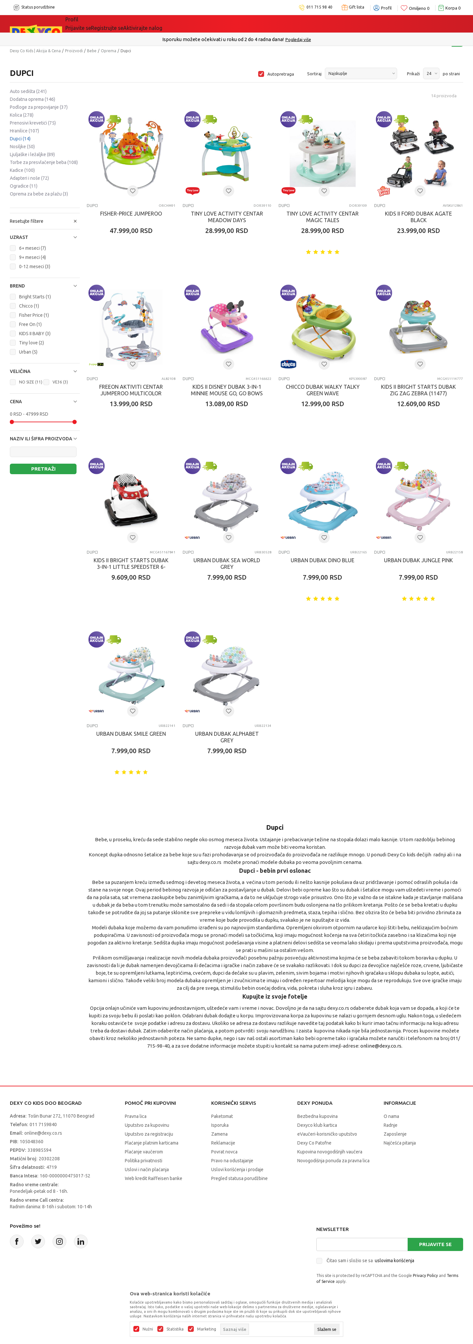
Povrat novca (224, 1151)
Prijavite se (435, 1244)
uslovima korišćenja (394, 1260)
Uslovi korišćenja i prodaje (237, 1169)
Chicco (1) (29, 306)
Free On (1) (30, 324)
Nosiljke (22, 146)
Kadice (22, 170)
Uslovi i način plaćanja (147, 1169)
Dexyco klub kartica (317, 1125)
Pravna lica (135, 1116)
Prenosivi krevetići (33, 123)
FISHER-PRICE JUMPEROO (131, 214)
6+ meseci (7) (32, 248)
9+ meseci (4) (32, 257)
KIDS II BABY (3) (35, 333)
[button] (45, 237)
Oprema (108, 51)
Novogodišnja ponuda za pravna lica (333, 1160)
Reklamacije (223, 1143)
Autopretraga (280, 74)
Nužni (148, 1329)
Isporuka (220, 1125)
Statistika (175, 1329)
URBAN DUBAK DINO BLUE (322, 560)
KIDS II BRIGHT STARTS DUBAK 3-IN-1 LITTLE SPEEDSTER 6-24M (131, 566)
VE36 (60, 382)
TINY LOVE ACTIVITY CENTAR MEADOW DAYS (227, 217)
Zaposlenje (395, 1134)
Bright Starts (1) (35, 296)
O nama (391, 1116)
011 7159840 (43, 1124)
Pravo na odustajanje (232, 1160)
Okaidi (214, 24)
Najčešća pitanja (400, 1143)
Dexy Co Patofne (314, 1143)
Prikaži (413, 73)
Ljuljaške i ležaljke (32, 154)
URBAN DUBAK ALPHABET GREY (227, 737)
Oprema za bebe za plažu (39, 194)
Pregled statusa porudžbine (239, 1178)
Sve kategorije (92, 24)
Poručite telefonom (222, 39)
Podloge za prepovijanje (39, 107)
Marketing (206, 1329)
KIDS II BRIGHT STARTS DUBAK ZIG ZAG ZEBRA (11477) (418, 390)
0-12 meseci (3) (34, 266)
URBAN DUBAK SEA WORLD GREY (226, 563)
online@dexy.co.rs (380, 1046)
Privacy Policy (425, 1275)
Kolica (22, 115)
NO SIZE (30, 382)
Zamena (219, 1134)
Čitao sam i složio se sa (370, 1260)
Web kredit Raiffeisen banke (153, 1178)
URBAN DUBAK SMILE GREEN (131, 734)
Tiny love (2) (31, 342)
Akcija (132, 24)
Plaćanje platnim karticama (151, 1143)
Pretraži (43, 469)
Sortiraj (314, 73)
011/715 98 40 (260, 39)
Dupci (20, 138)
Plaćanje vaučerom (144, 1151)
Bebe (92, 51)
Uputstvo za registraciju (149, 1134)
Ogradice (23, 186)
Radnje (390, 1125)
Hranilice (24, 130)
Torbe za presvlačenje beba (44, 162)
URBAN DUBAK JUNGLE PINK (418, 560)
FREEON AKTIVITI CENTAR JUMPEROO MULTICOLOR (131, 390)
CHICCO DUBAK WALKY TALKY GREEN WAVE (323, 390)
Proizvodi (74, 51)
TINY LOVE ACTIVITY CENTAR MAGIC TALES (322, 217)
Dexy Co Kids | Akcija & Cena (35, 51)
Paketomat (222, 1116)
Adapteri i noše (29, 178)
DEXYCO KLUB (172, 24)
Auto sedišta (28, 91)
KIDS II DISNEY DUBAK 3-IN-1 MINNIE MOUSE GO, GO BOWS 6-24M (227, 393)
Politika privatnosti (143, 1160)
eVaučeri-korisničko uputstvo (327, 1134)
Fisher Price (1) (34, 315)
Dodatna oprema (32, 99)
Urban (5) (28, 352)
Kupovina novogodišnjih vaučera (329, 1151)
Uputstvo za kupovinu (147, 1125)
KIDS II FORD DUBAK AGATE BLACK (418, 217)
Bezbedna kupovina (317, 1116)
